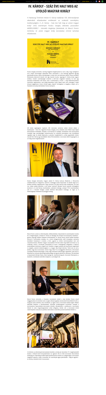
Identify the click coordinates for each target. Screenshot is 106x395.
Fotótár (74, 1)
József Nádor (85, 1)
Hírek (41, 1)
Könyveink (47, 1)
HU (94, 1)
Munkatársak (35, 1)
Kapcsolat (68, 1)
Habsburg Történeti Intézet (8, 1)
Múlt (79, 1)
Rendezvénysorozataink (58, 1)
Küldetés (28, 1)
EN (91, 1)
